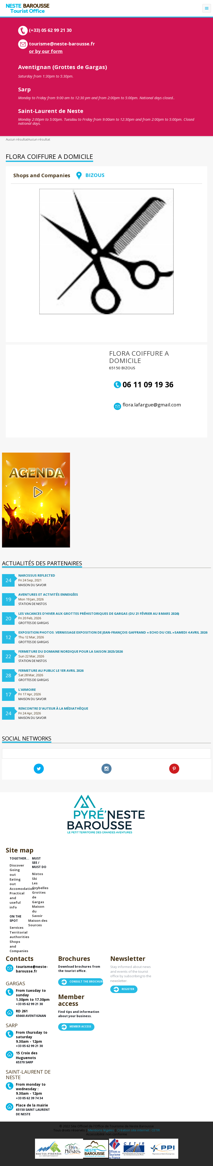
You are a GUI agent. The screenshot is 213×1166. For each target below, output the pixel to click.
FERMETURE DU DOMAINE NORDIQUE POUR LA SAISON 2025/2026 (70, 651)
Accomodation (22, 888)
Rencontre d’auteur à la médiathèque (53, 708)
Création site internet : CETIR (138, 1130)
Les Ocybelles (40, 885)
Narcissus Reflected (36, 575)
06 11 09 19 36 (143, 384)
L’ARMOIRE (27, 689)
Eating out (15, 881)
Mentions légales (101, 1130)
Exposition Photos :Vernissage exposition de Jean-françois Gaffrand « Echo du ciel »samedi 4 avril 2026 (112, 632)
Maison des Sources (37, 923)
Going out (15, 872)
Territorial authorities (19, 934)
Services (16, 927)
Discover (17, 865)
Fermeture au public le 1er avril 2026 (50, 670)
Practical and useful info (17, 900)
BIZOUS (89, 175)
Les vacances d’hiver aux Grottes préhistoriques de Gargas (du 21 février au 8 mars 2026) (98, 613)
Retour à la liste (179, 182)
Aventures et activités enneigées (48, 594)
